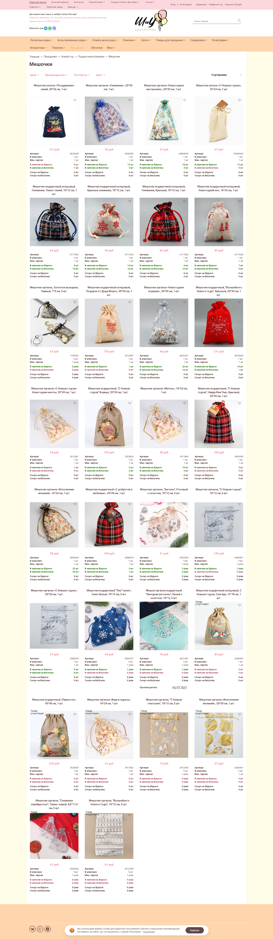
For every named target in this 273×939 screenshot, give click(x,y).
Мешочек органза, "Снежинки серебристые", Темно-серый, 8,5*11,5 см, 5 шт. (54, 804)
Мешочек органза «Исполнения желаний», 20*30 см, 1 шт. (219, 701)
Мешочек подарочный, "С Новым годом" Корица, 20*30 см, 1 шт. (109, 390)
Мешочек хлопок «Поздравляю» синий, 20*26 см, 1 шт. (54, 87)
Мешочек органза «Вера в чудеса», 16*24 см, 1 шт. (109, 701)
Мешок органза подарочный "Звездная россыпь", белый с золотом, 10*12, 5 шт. (164, 594)
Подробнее (149, 931)
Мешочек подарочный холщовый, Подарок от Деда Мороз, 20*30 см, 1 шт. (109, 291)
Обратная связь (55, 7)
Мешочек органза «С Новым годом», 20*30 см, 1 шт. (54, 592)
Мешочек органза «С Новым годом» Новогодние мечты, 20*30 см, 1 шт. (54, 390)
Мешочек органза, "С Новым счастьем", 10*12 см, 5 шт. (164, 701)
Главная (34, 56)
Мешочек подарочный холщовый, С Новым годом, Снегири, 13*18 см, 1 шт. (219, 594)
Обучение (97, 47)
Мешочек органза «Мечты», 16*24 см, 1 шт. (164, 390)
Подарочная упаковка (91, 56)
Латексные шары (40, 40)
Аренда (72, 7)
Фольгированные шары (71, 40)
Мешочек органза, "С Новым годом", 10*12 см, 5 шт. (219, 491)
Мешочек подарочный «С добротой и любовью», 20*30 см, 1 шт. (109, 491)
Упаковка (128, 40)
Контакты (79, 2)
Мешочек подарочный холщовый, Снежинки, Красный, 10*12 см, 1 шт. (164, 188)
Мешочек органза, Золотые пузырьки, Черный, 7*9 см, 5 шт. (54, 289)
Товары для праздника (169, 40)
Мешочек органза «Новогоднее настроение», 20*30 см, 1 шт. (164, 87)
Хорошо (194, 930)
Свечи (144, 40)
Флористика (37, 47)
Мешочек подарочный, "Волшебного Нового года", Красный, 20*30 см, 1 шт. (219, 291)
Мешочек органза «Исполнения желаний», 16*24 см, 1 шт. (54, 491)
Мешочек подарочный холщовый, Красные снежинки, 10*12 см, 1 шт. (109, 188)
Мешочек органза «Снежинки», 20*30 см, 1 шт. (109, 87)
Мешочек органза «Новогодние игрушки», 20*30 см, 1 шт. (164, 289)
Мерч (110, 47)
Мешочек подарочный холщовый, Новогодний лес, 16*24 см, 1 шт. (218, 188)
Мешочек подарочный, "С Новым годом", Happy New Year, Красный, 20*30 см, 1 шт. (219, 392)
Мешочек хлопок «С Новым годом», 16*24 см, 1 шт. (219, 87)
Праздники (77, 47)
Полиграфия (219, 40)
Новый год (67, 56)
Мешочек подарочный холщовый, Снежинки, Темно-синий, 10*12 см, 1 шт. (54, 190)
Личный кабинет (60, 2)
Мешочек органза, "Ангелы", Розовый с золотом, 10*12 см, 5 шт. (164, 491)
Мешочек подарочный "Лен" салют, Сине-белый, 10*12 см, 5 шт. (109, 592)
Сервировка (197, 40)
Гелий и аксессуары (104, 40)
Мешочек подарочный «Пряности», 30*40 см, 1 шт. (54, 701)
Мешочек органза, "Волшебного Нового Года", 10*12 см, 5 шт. (109, 802)
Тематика (57, 47)
